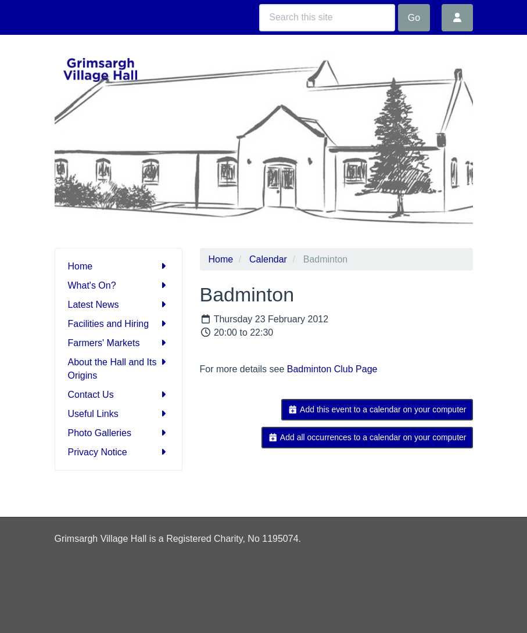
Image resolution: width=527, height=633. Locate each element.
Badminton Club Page (332, 369)
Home (118, 266)
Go (414, 18)
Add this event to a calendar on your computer (377, 409)
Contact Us (118, 394)
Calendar (268, 259)
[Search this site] (327, 17)
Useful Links (118, 413)
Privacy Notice (118, 452)
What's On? (118, 285)
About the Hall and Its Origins (118, 367)
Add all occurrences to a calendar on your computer (367, 437)
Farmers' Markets (118, 343)
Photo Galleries (118, 433)
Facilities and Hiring (118, 323)
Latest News (118, 304)
